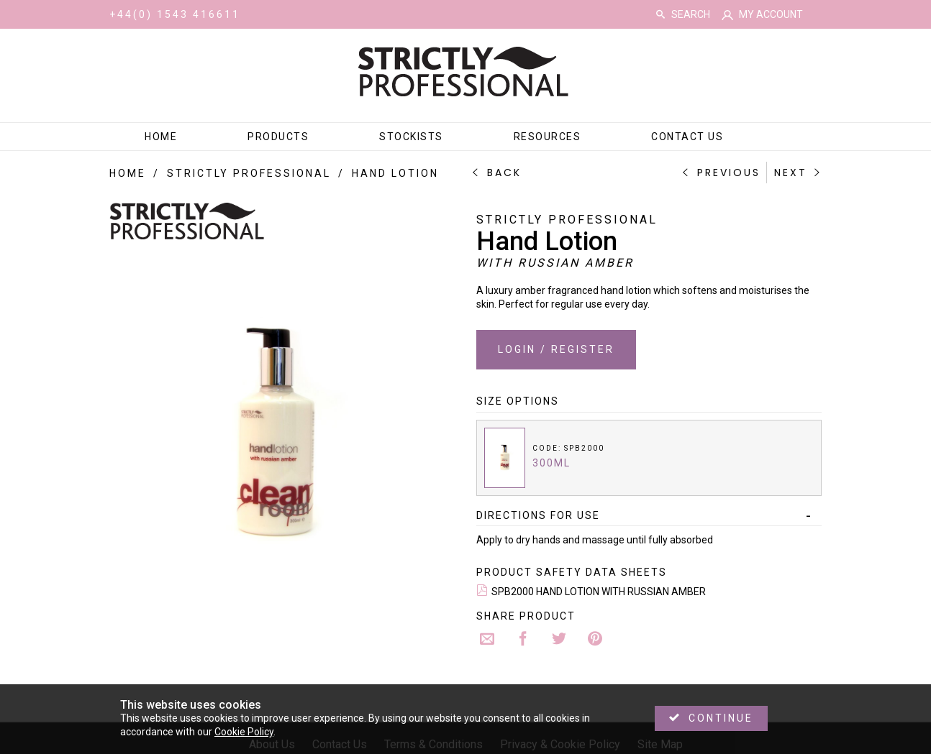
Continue (721, 718)
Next (790, 172)
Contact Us (687, 136)
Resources (547, 136)
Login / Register (556, 349)
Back (504, 172)
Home (161, 136)
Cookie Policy (243, 731)
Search (660, 14)
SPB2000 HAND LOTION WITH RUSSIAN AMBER (598, 591)
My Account (771, 14)
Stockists (411, 136)
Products (278, 136)
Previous (728, 172)
